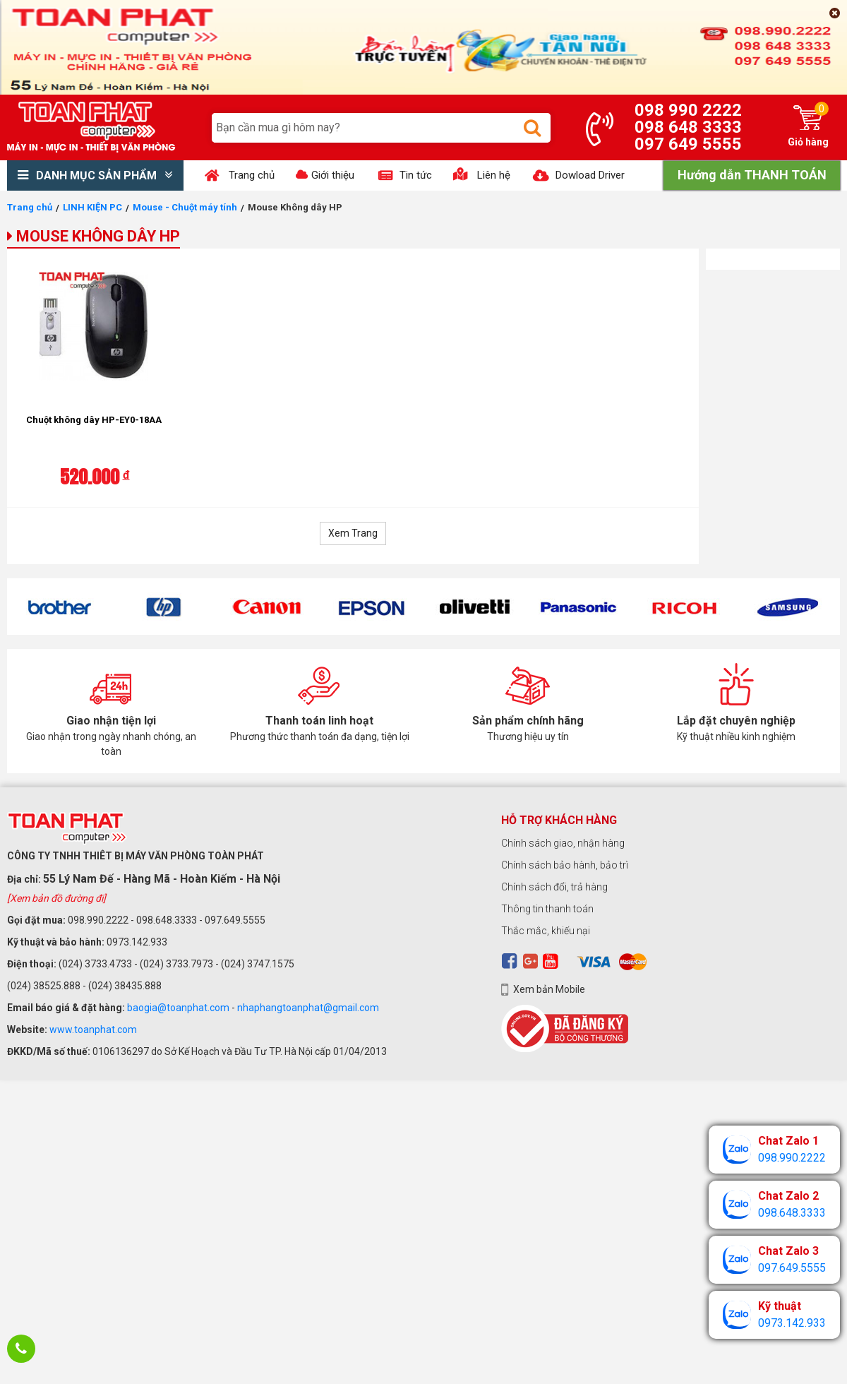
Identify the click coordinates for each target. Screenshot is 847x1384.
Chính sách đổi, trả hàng (554, 887)
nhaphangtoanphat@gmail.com (308, 1007)
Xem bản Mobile (549, 989)
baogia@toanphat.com (178, 1007)
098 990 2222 (688, 110)
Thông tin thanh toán (547, 908)
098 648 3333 (688, 127)
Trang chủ (29, 207)
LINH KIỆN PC (92, 207)
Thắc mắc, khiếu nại (545, 930)
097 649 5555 (688, 144)
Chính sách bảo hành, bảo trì (564, 865)
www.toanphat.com (93, 1029)
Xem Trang (353, 533)
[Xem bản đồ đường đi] (56, 898)
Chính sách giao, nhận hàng (563, 843)
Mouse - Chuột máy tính (185, 207)
